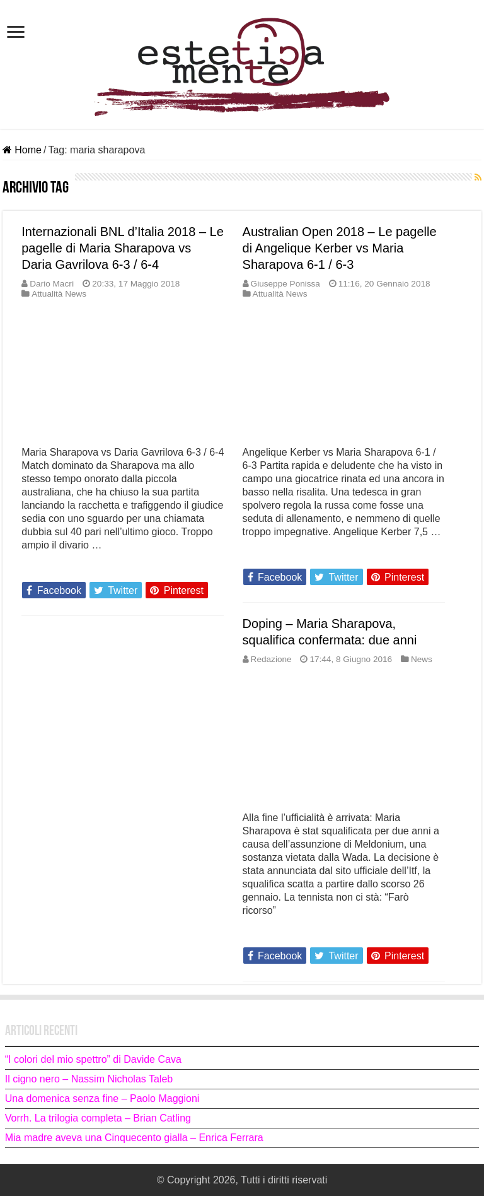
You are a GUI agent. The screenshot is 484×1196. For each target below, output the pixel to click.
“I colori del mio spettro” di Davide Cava (93, 1059)
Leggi (38, 567)
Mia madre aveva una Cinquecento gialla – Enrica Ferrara (134, 1137)
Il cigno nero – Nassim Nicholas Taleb (89, 1079)
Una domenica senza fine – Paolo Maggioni (102, 1098)
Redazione (271, 659)
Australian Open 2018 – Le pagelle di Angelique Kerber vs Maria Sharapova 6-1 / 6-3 (340, 248)
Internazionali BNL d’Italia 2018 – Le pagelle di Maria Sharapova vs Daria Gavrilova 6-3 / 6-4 (122, 248)
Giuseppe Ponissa (285, 283)
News (421, 659)
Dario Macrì (52, 283)
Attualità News (59, 294)
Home (22, 150)
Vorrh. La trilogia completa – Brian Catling (98, 1118)
